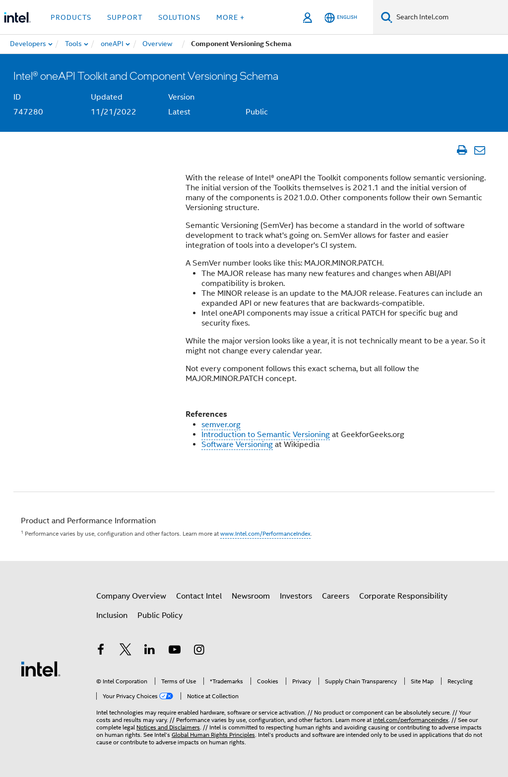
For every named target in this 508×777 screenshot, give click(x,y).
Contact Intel (199, 596)
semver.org (221, 425)
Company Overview (131, 596)
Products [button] (71, 17)
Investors (296, 596)
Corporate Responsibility (403, 596)
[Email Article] (479, 150)
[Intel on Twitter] (125, 651)
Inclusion (111, 615)
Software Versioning (237, 444)
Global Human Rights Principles (213, 734)
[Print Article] (461, 150)
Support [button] (124, 17)
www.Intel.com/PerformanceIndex (265, 533)
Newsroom (251, 596)
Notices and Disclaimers (168, 727)
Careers (335, 596)
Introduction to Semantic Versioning (265, 435)
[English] (341, 17)
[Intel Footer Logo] (41, 668)
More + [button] (230, 17)
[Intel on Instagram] (198, 651)
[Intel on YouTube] (174, 651)
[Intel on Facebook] (100, 651)
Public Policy (160, 615)
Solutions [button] (179, 17)
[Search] (386, 17)
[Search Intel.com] (450, 17)
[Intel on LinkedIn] (149, 651)
